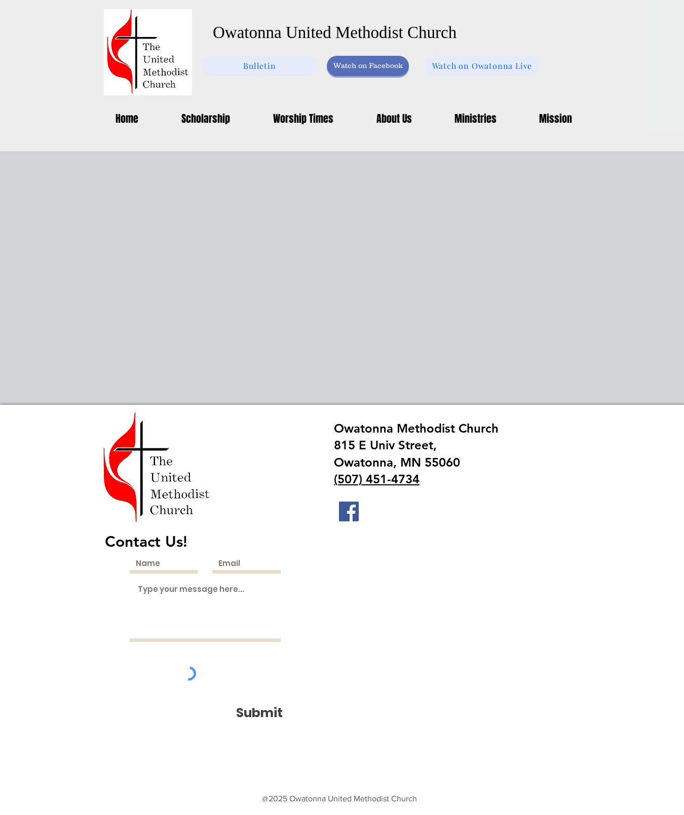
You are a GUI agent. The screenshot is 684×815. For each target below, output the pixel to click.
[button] (475, 118)
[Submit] (259, 713)
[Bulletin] (260, 66)
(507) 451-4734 (377, 479)
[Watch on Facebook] (368, 66)
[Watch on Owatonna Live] (482, 66)
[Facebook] (349, 511)
